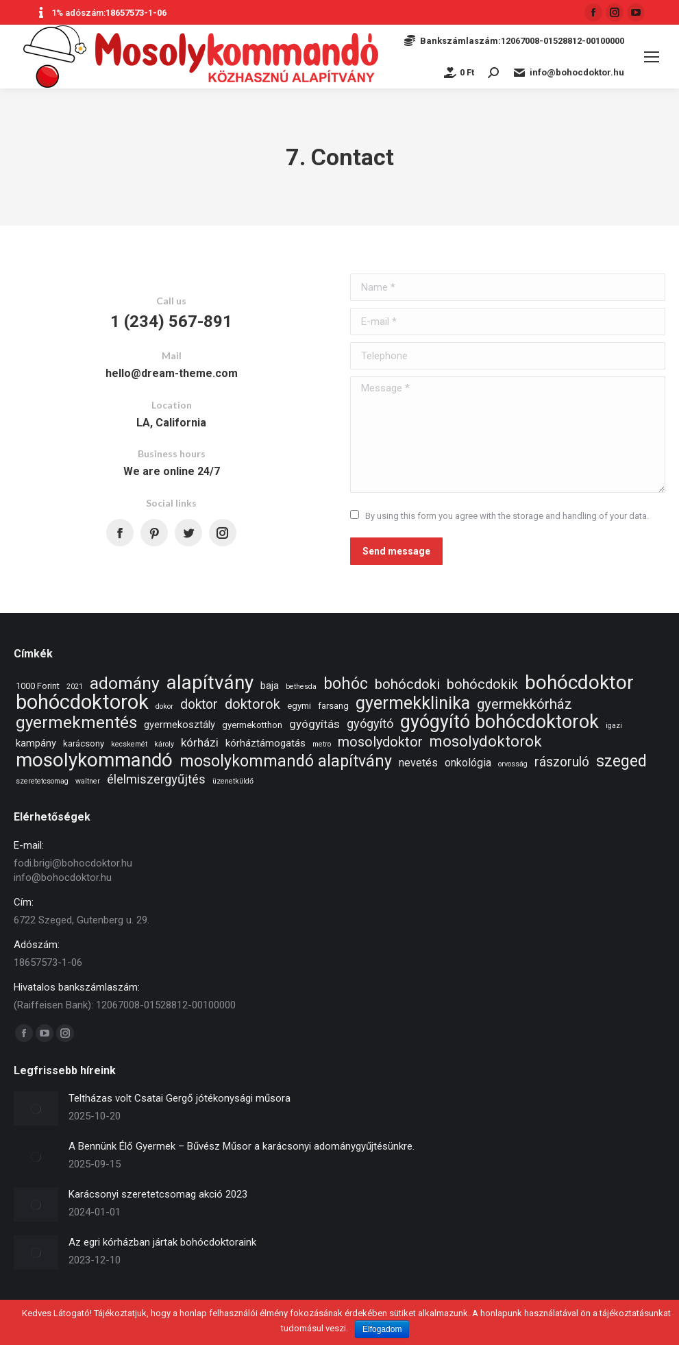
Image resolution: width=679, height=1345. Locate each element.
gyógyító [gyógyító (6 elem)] (370, 723)
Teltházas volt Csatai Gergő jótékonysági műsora (180, 1098)
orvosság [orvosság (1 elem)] (513, 764)
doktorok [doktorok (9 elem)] (252, 704)
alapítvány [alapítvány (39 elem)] (210, 682)
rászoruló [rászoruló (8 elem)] (561, 762)
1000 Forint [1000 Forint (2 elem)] (38, 686)
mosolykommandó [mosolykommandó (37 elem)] (94, 760)
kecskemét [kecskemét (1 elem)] (129, 744)
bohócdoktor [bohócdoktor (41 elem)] (579, 682)
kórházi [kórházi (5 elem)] (200, 742)
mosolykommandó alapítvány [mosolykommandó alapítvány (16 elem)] (286, 761)
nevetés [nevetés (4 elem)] (418, 762)
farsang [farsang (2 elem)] (333, 706)
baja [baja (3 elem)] (269, 685)
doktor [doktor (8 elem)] (199, 704)
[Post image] (36, 1108)
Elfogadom (382, 1329)
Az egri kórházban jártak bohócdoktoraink (162, 1242)
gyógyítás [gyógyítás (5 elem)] (314, 724)
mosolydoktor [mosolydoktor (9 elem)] (380, 742)
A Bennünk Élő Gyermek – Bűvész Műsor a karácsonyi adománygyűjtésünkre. (242, 1146)
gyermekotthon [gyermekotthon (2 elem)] (252, 725)
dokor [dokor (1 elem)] (164, 706)
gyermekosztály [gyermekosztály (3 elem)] (179, 724)
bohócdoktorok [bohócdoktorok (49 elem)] (82, 702)
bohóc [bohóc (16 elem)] (345, 684)
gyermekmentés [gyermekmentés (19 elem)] (76, 723)
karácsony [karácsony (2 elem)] (83, 743)
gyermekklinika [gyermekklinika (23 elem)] (413, 703)
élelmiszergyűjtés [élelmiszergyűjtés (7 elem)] (156, 780)
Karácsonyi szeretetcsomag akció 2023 (158, 1194)
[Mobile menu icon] (651, 57)
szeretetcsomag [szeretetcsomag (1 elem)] (42, 781)
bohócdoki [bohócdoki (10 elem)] (407, 684)
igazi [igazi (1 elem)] (614, 725)
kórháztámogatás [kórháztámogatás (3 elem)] (265, 743)
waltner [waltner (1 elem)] (87, 781)
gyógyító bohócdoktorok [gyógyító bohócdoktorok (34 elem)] (499, 722)
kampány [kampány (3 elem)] (36, 743)
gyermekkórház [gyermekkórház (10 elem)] (524, 704)
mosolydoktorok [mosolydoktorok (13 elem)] (486, 741)
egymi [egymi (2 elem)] (299, 706)
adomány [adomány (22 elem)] (125, 683)
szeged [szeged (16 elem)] (621, 761)
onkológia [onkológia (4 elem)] (468, 762)
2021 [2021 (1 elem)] (74, 686)
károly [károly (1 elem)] (164, 744)
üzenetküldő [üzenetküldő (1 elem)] (233, 781)
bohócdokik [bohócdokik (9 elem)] (482, 684)
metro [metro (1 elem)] (321, 744)
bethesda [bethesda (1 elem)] (301, 686)
